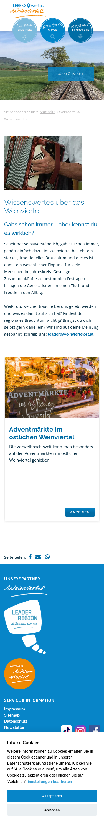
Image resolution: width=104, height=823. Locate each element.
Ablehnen (52, 810)
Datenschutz (15, 721)
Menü (90, 10)
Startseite (47, 112)
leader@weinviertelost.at (70, 334)
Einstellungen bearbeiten (50, 781)
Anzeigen (80, 512)
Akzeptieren (52, 796)
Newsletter (14, 727)
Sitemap (12, 715)
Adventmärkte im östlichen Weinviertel (41, 433)
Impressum (14, 709)
